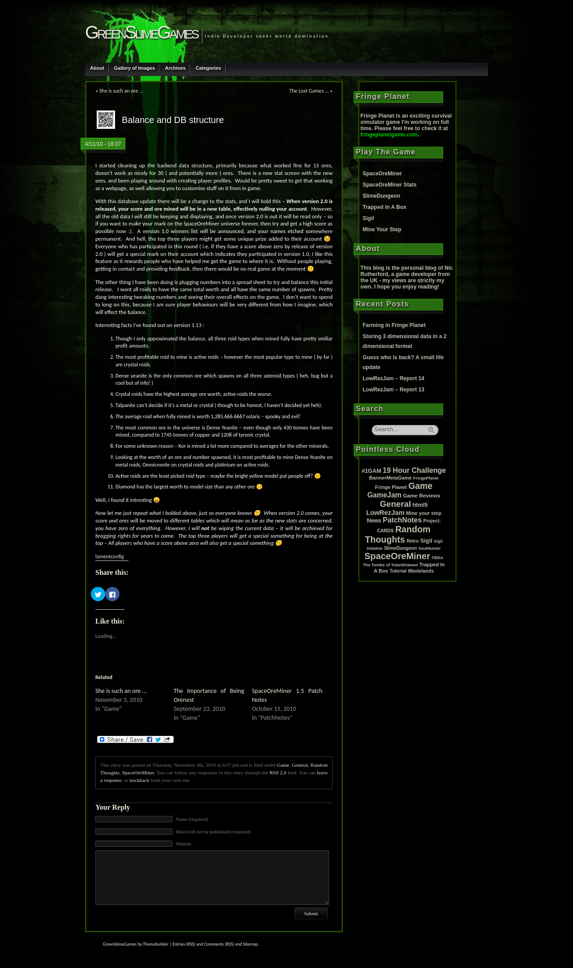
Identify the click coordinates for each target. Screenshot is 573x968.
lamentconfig (109, 556)
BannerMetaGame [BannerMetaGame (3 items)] (390, 477)
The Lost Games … (309, 91)
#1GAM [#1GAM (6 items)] (371, 470)
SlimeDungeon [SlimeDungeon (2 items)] (400, 548)
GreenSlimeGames (141, 32)
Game (283, 765)
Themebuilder (155, 944)
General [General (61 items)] (395, 504)
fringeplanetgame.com (389, 135)
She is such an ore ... (121, 691)
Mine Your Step (382, 229)
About (97, 68)
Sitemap (250, 944)
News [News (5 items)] (374, 521)
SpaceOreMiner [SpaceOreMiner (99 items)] (397, 556)
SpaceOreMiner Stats (390, 185)
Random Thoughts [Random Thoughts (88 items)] (397, 534)
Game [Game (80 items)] (420, 486)
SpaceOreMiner (138, 772)
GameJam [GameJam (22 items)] (384, 495)
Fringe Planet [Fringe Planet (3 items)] (391, 487)
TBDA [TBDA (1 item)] (437, 558)
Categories (208, 68)
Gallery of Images (134, 68)
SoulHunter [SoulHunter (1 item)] (429, 548)
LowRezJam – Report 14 (393, 378)
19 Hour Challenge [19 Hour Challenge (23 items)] (414, 470)
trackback (139, 780)
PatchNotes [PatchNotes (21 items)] (402, 520)
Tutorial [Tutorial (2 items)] (397, 571)
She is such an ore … (121, 91)
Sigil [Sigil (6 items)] (426, 540)
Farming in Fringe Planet (394, 325)
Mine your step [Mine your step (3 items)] (423, 513)
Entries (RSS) (183, 944)
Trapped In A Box (384, 207)
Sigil (368, 218)
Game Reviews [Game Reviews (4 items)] (421, 495)
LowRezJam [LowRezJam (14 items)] (385, 512)
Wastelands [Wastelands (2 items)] (421, 571)
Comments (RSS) (219, 944)
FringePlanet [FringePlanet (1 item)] (426, 478)
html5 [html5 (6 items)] (420, 504)
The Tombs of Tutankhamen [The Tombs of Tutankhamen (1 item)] (390, 565)
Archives (175, 68)
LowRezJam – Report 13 (393, 389)
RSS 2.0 (277, 772)
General (300, 765)
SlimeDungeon (381, 196)
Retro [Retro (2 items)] (412, 541)
